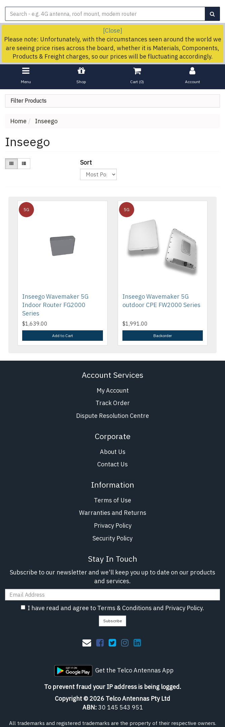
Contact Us (112, 464)
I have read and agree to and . (112, 608)
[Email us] (86, 642)
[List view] (23, 163)
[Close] (112, 30)
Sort (82, 162)
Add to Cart (62, 335)
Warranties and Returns (112, 513)
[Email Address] (112, 594)
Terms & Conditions (124, 608)
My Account (113, 390)
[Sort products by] (98, 174)
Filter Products (28, 101)
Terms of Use (112, 500)
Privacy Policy (113, 525)
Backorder (162, 335)
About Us (112, 452)
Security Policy (112, 538)
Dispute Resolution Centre (112, 416)
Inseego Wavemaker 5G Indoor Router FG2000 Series (55, 305)
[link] (100, 642)
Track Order (113, 403)
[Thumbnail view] (11, 163)
